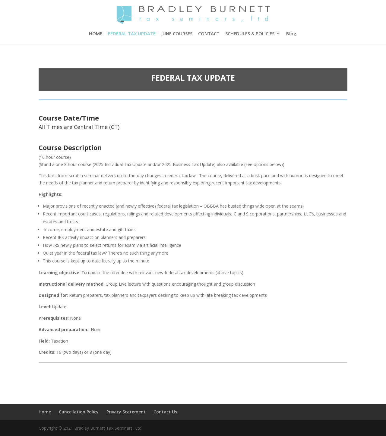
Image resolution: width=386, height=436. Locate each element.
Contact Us (165, 412)
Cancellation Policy (79, 412)
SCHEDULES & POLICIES (249, 33)
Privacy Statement (126, 412)
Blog (291, 33)
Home (45, 412)
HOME (95, 33)
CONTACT (209, 33)
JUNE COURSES (176, 33)
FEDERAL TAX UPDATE (132, 33)
